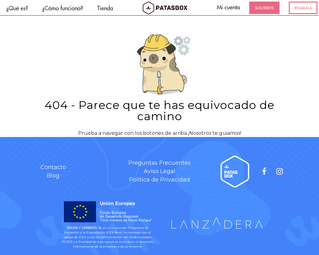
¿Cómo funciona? (62, 8)
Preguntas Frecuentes (159, 162)
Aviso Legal (159, 171)
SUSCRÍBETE (264, 7)
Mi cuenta (228, 7)
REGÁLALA (303, 7)
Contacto (53, 167)
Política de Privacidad (159, 179)
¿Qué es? (17, 8)
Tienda (105, 8)
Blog (53, 175)
